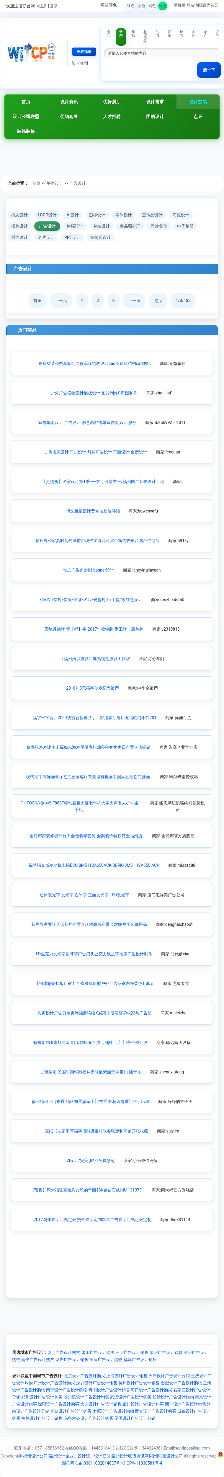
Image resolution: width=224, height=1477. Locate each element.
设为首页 (210, 5)
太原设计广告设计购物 (113, 1411)
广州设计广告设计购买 (54, 1382)
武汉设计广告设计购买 (130, 1397)
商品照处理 (130, 226)
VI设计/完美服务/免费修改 (90, 1160)
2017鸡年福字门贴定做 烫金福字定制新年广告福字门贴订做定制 (92, 1219)
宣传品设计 (152, 215)
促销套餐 (69, 116)
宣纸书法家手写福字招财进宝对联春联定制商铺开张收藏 (96, 1131)
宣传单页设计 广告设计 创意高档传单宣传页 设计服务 (87, 422)
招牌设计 (19, 226)
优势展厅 (112, 102)
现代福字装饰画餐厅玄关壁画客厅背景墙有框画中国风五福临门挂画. (88, 776)
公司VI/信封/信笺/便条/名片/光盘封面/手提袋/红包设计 (91, 599)
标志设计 (19, 215)
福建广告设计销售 (140, 1359)
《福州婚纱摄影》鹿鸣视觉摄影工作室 (95, 658)
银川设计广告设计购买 (143, 1404)
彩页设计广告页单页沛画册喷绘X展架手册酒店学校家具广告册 (94, 1013)
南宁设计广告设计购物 (66, 1390)
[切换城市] (80, 63)
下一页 (134, 300)
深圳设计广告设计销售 (96, 1382)
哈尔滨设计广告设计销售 (86, 1397)
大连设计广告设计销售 (101, 1404)
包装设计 (101, 226)
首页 (26, 102)
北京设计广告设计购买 (84, 1375)
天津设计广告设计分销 (169, 1375)
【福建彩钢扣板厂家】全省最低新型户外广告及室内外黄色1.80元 (94, 983)
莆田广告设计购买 (98, 1352)
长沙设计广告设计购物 (173, 1397)
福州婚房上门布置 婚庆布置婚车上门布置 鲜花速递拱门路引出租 (90, 1101)
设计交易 (198, 102)
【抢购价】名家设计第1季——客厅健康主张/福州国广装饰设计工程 (103, 481)
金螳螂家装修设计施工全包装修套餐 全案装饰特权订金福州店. (86, 835)
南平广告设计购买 (37, 1359)
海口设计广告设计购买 (151, 1390)
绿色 (162, 6)
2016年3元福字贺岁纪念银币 (92, 688)
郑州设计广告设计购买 (42, 1397)
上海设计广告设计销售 (127, 1375)
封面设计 (19, 237)
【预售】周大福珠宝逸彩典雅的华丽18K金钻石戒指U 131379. (86, 1190)
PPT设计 (72, 237)
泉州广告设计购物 (166, 1352)
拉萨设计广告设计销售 (42, 1418)
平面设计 (55, 183)
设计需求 (155, 102)
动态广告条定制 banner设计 (88, 570)
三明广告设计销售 (131, 1352)
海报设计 (181, 215)
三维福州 (84, 52)
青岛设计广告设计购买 (70, 1411)
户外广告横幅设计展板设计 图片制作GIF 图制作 (94, 393)
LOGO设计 (47, 215)
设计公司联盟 (26, 116)
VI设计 (73, 215)
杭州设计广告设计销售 (139, 1382)
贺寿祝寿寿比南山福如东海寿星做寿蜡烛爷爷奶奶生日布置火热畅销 (89, 747)
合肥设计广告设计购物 (181, 1382)
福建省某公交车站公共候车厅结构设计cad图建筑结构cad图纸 (94, 363)
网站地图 (194, 5)
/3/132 (183, 300)
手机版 (179, 5)
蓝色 (141, 6)
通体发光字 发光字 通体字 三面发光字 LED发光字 (85, 894)
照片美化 (159, 226)
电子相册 (185, 226)
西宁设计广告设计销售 (185, 1404)
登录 (54, 6)
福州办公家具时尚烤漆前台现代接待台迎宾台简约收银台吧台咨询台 (97, 540)
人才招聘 (112, 116)
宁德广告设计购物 (105, 1359)
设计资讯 (69, 102)
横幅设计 (75, 226)
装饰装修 (26, 131)
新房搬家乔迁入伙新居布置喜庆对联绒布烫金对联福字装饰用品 (89, 924)
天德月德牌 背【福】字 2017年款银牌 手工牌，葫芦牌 (93, 629)
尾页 (158, 300)
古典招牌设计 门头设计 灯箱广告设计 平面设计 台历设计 (95, 452)
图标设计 (97, 215)
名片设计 (46, 237)
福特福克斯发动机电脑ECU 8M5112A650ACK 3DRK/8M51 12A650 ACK (94, 865)
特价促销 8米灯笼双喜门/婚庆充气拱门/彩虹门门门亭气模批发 (90, 1042)
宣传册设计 (100, 237)
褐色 (152, 6)
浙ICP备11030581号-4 (141, 1463)
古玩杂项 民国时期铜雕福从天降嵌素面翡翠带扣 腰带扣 (90, 1072)
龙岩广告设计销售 (72, 1359)
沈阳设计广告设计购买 (58, 1404)
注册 (43, 6)
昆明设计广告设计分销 (135, 1418)
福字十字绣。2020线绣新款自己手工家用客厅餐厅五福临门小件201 (94, 717)
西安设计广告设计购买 (155, 1411)
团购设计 (155, 116)
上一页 (61, 300)
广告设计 (77, 183)
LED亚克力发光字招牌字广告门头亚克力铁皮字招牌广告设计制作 (93, 954)
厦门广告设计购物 (63, 1352)
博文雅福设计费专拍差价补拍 (93, 511)
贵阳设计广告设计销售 (109, 1390)
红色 (131, 6)
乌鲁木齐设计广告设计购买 (88, 1418)
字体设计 (123, 215)
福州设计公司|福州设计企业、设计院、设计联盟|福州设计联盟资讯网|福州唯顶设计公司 (103, 1456)
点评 (198, 116)
